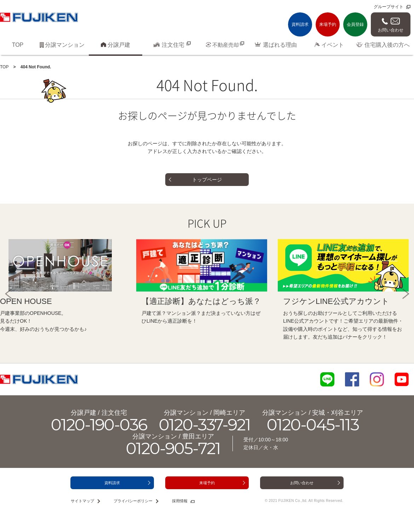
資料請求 (300, 24)
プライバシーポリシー (133, 501)
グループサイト (388, 6)
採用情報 (180, 501)
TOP (4, 66)
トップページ (207, 179)
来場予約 (327, 24)
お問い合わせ (390, 30)
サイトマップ (82, 501)
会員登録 (355, 24)
